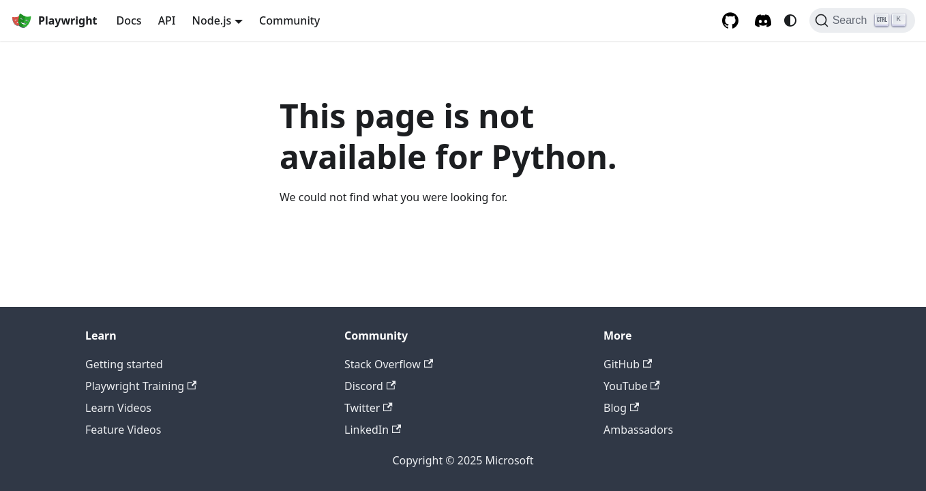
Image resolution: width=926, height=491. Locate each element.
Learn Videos (118, 407)
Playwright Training (140, 385)
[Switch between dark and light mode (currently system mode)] (790, 20)
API (167, 20)
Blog (621, 407)
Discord (369, 385)
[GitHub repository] (730, 20)
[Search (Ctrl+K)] (862, 20)
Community (289, 20)
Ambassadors (638, 429)
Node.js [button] (212, 20)
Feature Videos (123, 429)
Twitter (368, 407)
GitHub (627, 364)
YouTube (631, 385)
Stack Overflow (388, 364)
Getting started (124, 364)
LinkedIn (372, 429)
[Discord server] (763, 21)
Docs (129, 20)
